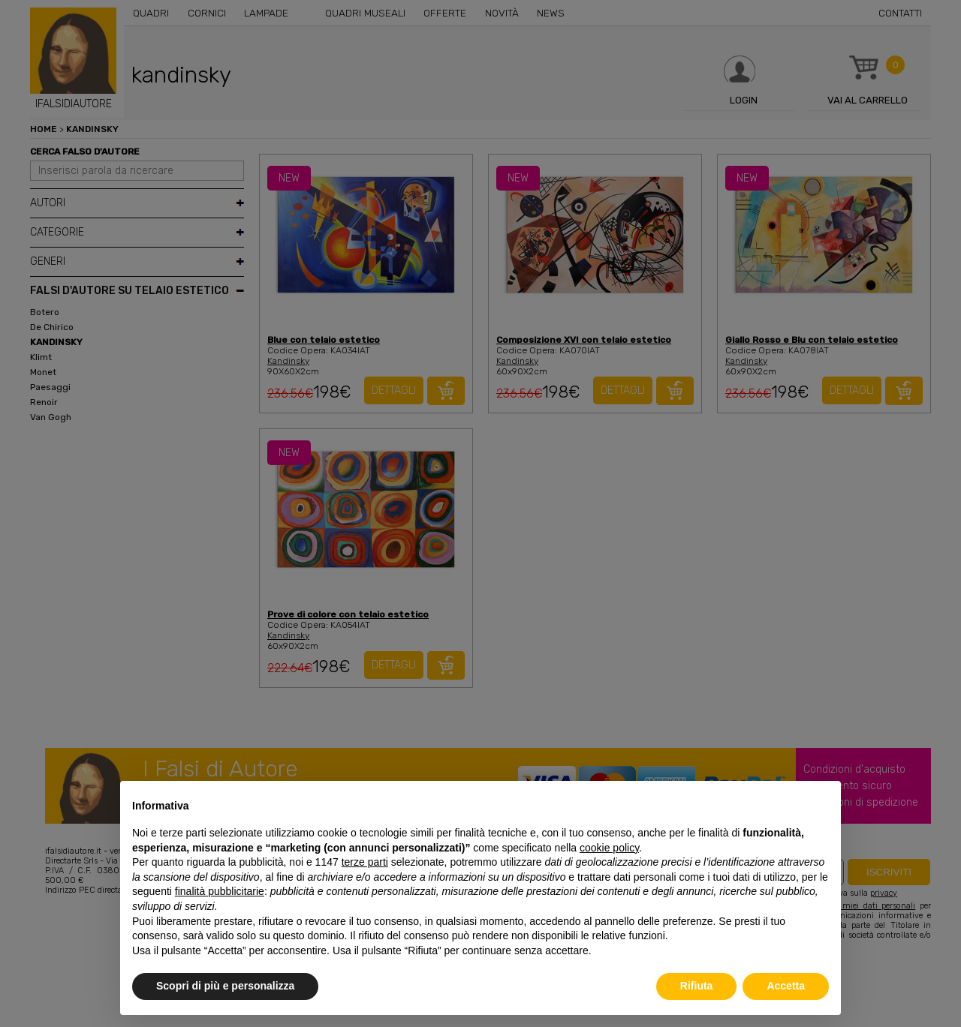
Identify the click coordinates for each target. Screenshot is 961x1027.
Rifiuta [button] (696, 986)
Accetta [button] (786, 986)
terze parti (365, 862)
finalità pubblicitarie (219, 891)
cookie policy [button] (609, 848)
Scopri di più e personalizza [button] (225, 986)
